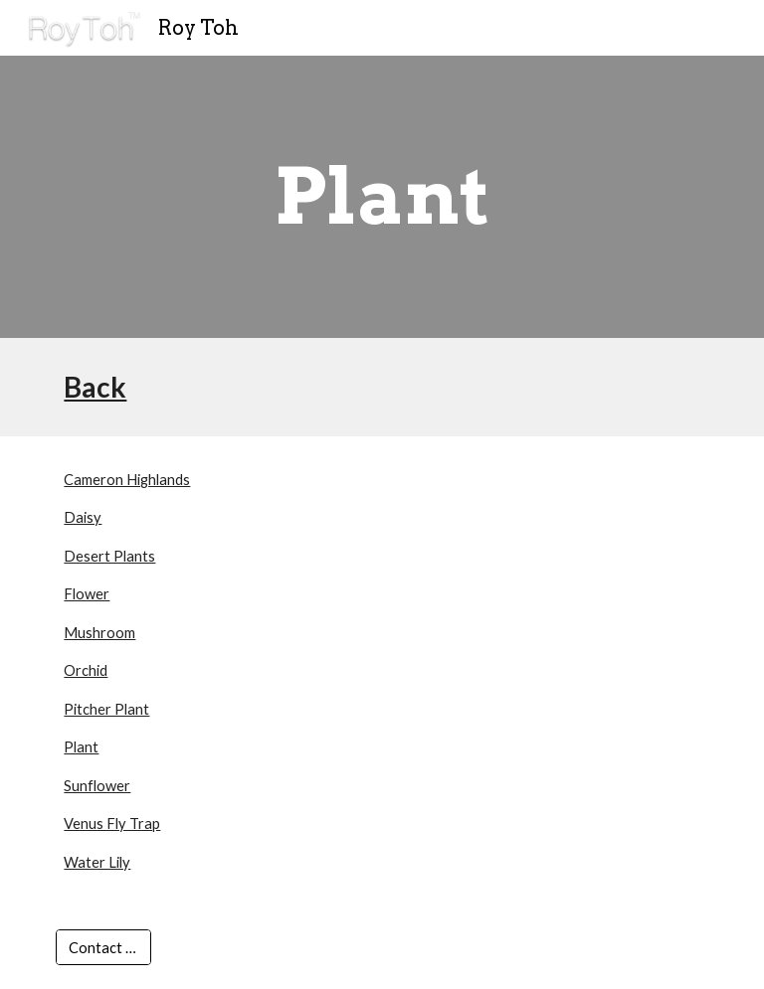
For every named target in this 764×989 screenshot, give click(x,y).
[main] (381, 196)
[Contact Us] (103, 947)
